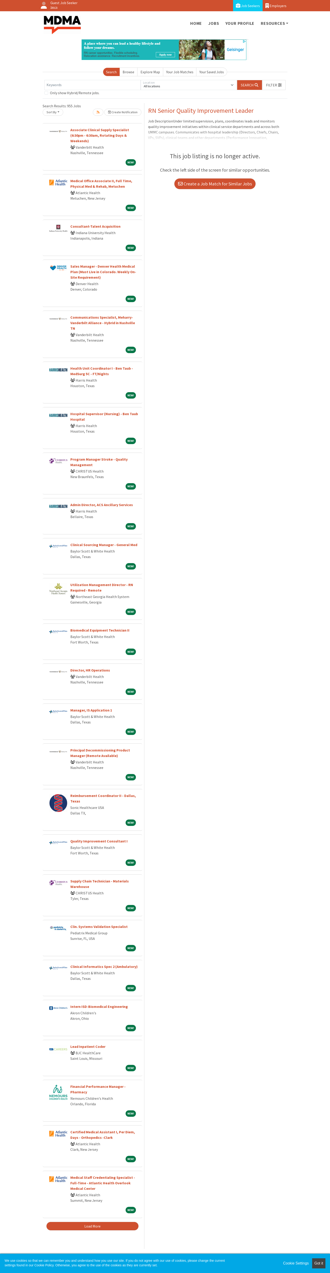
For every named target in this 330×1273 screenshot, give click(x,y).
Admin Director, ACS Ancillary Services (101, 504)
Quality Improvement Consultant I (99, 841)
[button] (274, 85)
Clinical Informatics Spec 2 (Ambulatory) (104, 966)
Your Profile (240, 23)
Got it (318, 1263)
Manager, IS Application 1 (91, 710)
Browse (128, 72)
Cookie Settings (296, 1263)
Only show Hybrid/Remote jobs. (74, 93)
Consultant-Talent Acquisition (95, 226)
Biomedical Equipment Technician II (99, 630)
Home (196, 23)
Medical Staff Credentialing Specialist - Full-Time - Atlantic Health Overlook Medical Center (102, 1183)
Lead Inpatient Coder (87, 1046)
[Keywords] (92, 85)
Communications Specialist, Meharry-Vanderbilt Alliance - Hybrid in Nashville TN (102, 323)
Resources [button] (273, 23)
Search (111, 72)
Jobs (213, 23)
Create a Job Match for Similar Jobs (215, 184)
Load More (92, 1226)
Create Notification (123, 112)
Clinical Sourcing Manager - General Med (103, 544)
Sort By (52, 112)
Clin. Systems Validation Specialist (99, 926)
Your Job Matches (179, 72)
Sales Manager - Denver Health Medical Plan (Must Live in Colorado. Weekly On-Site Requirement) (103, 272)
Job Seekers (248, 6)
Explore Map (150, 72)
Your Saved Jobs (211, 72)
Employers (275, 6)
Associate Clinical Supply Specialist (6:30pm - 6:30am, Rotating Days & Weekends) (99, 135)
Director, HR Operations (90, 670)
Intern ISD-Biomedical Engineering (99, 1006)
